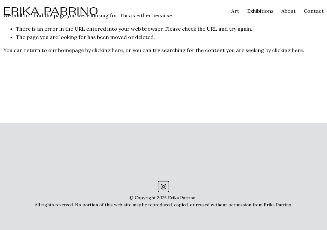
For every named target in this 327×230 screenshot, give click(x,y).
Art (235, 11)
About (288, 11)
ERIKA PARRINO (50, 11)
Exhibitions (260, 11)
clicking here (107, 50)
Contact (314, 11)
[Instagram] (163, 186)
